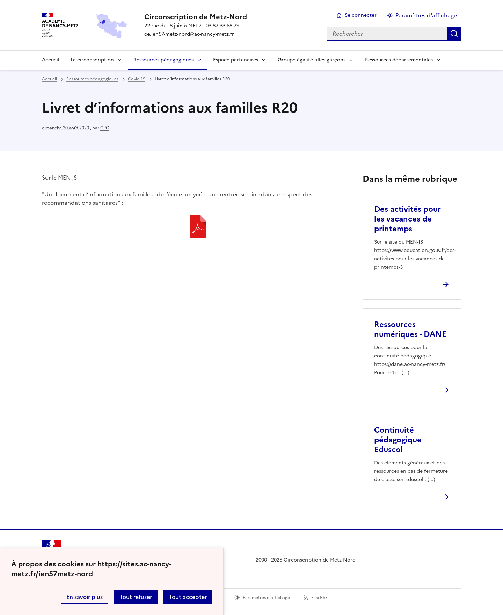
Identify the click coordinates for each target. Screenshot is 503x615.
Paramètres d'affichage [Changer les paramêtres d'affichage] (426, 15)
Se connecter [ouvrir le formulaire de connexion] (361, 15)
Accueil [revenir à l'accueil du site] (49, 79)
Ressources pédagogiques (163, 60)
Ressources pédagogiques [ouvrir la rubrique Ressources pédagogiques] (92, 79)
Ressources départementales (399, 60)
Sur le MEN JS (59, 177)
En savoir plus (84, 597)
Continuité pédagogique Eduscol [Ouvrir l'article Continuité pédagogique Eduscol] (398, 439)
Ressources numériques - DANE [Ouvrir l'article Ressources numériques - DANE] (410, 329)
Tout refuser (135, 597)
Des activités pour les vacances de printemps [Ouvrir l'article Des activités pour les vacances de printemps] (407, 218)
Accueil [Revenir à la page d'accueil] (50, 60)
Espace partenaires (235, 60)
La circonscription (92, 60)
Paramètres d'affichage (266, 597)
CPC (104, 128)
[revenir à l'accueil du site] (195, 17)
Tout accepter (188, 597)
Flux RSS (319, 597)
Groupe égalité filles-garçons (311, 60)
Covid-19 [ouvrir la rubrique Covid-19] (136, 79)
